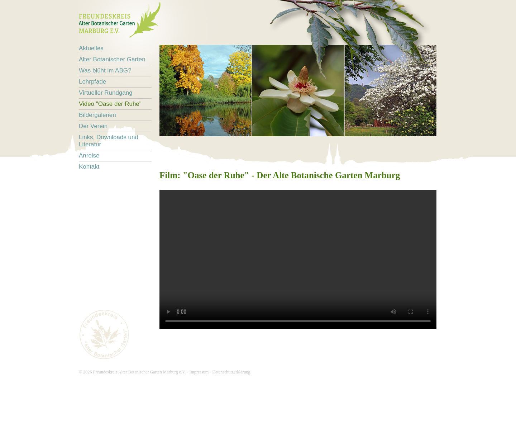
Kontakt (89, 166)
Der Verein (93, 126)
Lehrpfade (92, 81)
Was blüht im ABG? (105, 70)
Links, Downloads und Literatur (108, 141)
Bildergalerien (97, 115)
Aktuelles (91, 48)
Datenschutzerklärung (231, 372)
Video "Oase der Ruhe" (110, 103)
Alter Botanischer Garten (112, 59)
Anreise (89, 155)
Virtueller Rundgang (106, 92)
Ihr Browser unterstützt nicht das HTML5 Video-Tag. (297, 259)
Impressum (199, 372)
